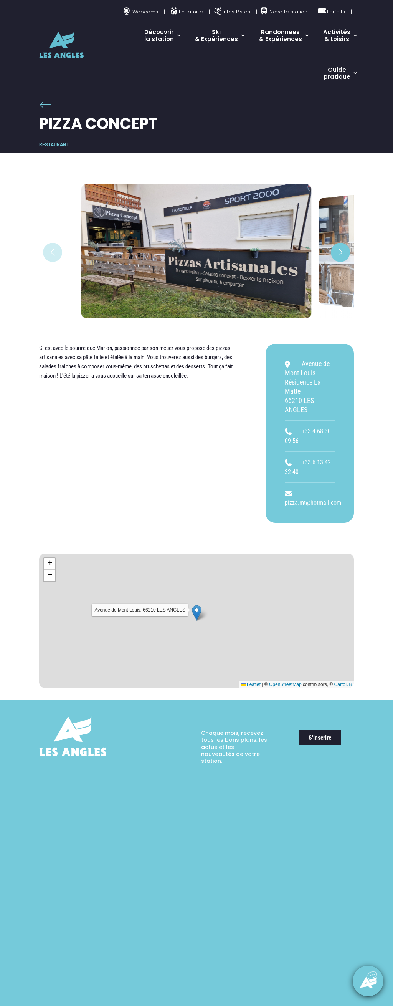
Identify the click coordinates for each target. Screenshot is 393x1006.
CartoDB (343, 684)
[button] (340, 252)
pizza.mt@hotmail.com (313, 502)
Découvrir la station (159, 35)
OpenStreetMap (285, 684)
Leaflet (251, 684)
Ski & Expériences (216, 35)
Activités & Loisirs (336, 35)
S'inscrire (320, 737)
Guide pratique (337, 73)
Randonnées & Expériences (280, 35)
